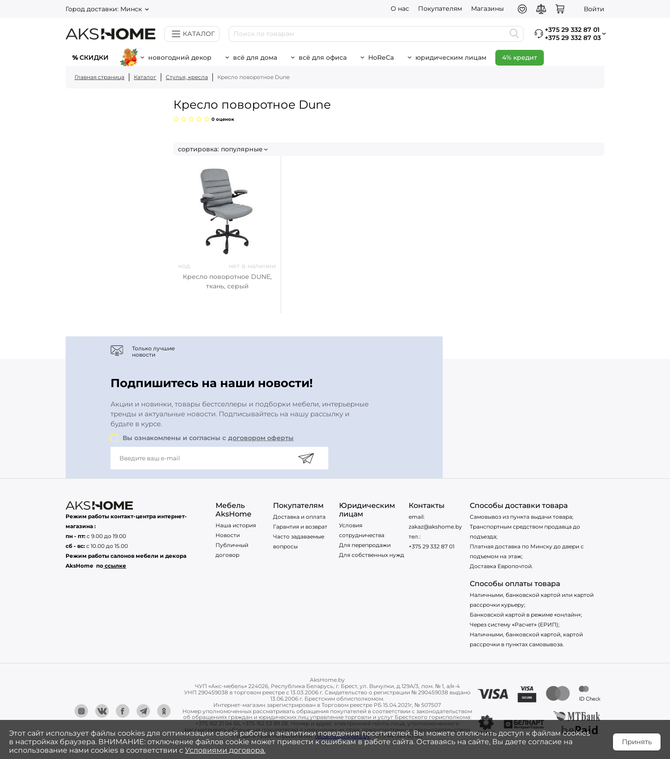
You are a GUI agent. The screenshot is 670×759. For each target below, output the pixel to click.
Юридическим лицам (450, 57)
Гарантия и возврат (300, 526)
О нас (400, 8)
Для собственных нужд (371, 555)
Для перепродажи (365, 545)
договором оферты (261, 438)
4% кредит (519, 57)
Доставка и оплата (299, 516)
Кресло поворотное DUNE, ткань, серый (227, 281)
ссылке (115, 565)
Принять (637, 741)
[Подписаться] (306, 458)
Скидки (94, 57)
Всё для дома (255, 57)
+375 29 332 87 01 (431, 546)
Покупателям (440, 8)
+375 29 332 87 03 (573, 38)
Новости (228, 535)
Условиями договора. (225, 750)
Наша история (236, 525)
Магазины (487, 8)
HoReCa (381, 57)
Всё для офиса (323, 57)
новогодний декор (180, 57)
